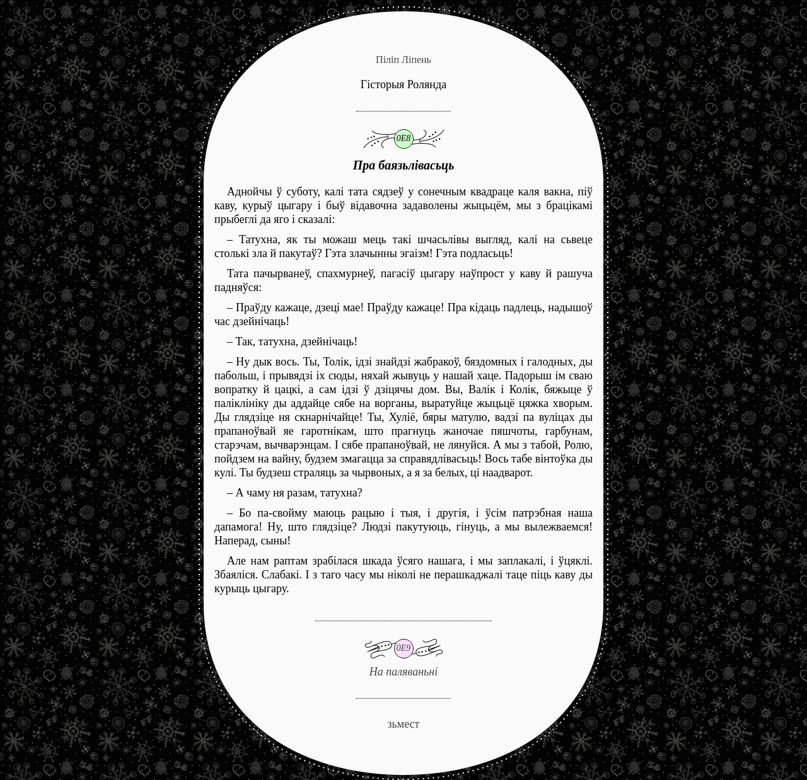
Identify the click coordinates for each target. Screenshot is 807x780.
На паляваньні (403, 649)
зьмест (403, 724)
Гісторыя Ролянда (403, 84)
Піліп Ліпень (403, 59)
